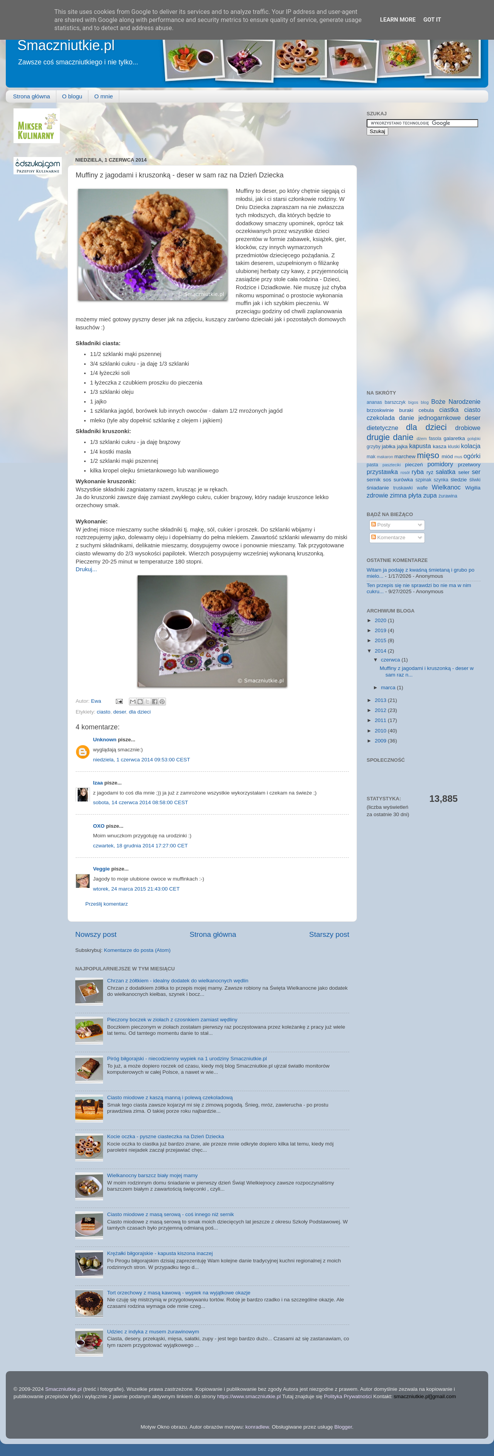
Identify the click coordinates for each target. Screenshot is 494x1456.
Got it (432, 19)
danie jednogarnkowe (430, 417)
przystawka (382, 471)
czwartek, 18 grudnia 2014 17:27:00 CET (140, 846)
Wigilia (472, 488)
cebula (426, 410)
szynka (441, 480)
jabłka (388, 446)
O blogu (72, 96)
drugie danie (390, 437)
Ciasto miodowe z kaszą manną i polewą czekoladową (170, 1097)
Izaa (98, 783)
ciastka (448, 409)
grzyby (374, 446)
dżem (421, 438)
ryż (429, 472)
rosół (405, 472)
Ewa (97, 701)
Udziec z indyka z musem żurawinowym (153, 1332)
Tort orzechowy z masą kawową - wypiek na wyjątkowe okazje (178, 1293)
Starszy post (329, 934)
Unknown (105, 739)
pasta (372, 464)
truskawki (403, 488)
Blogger (343, 1427)
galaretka (454, 438)
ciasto (103, 712)
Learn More (398, 19)
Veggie (101, 869)
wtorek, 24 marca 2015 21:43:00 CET (136, 889)
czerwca (391, 660)
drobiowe (467, 427)
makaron (385, 456)
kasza (440, 446)
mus (458, 456)
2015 (381, 640)
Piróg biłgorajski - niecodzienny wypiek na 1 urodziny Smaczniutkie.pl (187, 1058)
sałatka (445, 471)
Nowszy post (96, 934)
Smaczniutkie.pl (66, 45)
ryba (418, 471)
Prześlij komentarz (106, 904)
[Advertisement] (215, 125)
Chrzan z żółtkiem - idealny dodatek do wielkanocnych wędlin (177, 981)
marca (389, 687)
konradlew (257, 1427)
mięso (428, 455)
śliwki (474, 480)
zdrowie (377, 495)
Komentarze (388, 537)
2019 (381, 630)
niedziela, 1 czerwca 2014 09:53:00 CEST (141, 760)
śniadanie (378, 488)
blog (424, 402)
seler (463, 472)
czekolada (381, 417)
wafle (422, 488)
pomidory (440, 464)
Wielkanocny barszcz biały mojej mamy (152, 1175)
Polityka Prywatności (348, 1396)
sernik (374, 480)
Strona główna (31, 96)
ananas (374, 402)
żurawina (447, 496)
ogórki (472, 455)
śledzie (459, 480)
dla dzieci (140, 712)
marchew (405, 456)
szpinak (423, 480)
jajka (402, 446)
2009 (381, 741)
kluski (454, 446)
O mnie (103, 96)
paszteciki (391, 464)
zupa (430, 495)
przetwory (469, 464)
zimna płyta (405, 495)
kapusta (420, 445)
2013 (381, 700)
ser (476, 471)
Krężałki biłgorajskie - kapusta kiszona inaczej (160, 1253)
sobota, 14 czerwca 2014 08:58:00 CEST (140, 802)
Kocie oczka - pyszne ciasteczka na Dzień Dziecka (165, 1136)
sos (387, 480)
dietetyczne (382, 427)
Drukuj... (86, 569)
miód (447, 456)
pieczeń (414, 464)
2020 (381, 620)
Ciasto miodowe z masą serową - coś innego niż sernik (170, 1214)
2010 (381, 731)
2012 (381, 710)
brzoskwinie (380, 410)
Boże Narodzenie (455, 401)
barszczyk (395, 402)
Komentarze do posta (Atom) (137, 950)
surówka (403, 480)
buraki (406, 410)
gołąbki (473, 438)
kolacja (470, 445)
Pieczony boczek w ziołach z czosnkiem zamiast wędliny (172, 1019)
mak (371, 456)
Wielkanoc (446, 487)
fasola (435, 438)
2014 (381, 651)
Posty (381, 525)
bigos (413, 402)
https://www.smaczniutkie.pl (249, 1396)
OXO (99, 826)
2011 (381, 720)
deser (119, 712)
